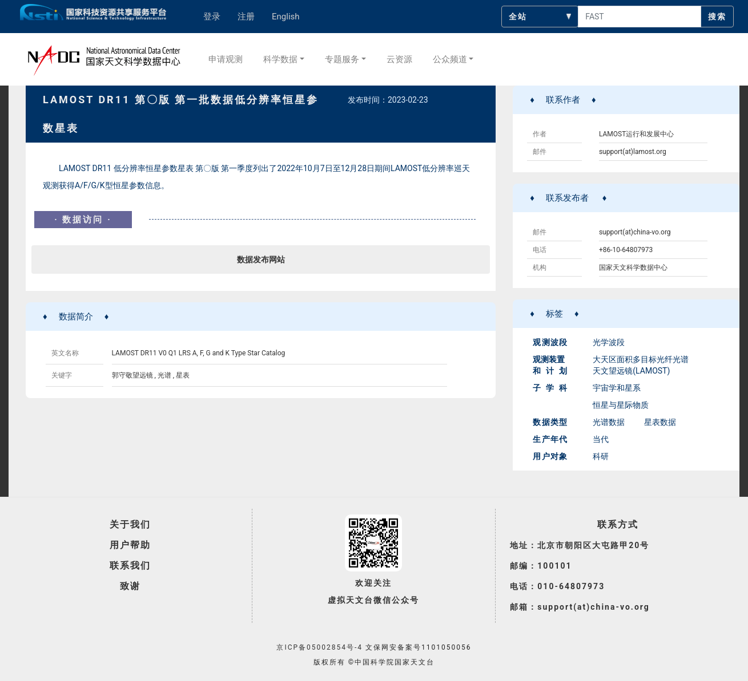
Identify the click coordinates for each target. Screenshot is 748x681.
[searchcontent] (639, 16)
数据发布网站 (261, 259)
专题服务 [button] (342, 59)
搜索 (717, 16)
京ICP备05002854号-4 (319, 647)
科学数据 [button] (280, 59)
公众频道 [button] (450, 59)
